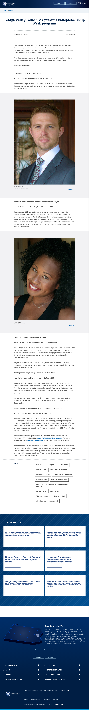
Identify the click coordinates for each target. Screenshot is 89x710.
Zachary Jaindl (59, 496)
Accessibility (47, 699)
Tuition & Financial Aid (12, 679)
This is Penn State (11, 665)
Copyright (55, 699)
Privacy (26, 699)
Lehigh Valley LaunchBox (63, 474)
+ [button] (38, 665)
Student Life (49, 665)
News (11, 10)
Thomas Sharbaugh (43, 496)
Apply (59, 3)
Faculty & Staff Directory (55, 679)
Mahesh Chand (41, 479)
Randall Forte (41, 491)
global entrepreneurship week (47, 501)
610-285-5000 (65, 690)
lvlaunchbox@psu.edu (35, 441)
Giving (70, 3)
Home (5, 10)
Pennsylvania (63, 465)
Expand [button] (70, 190)
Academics (7, 670)
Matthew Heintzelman (59, 479)
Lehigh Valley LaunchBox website (49, 438)
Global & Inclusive (52, 675)
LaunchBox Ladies (43, 474)
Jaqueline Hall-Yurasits (58, 470)
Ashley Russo (41, 470)
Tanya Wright (55, 491)
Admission (7, 675)
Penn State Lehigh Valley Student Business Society (52, 485)
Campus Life (40, 465)
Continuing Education (53, 670)
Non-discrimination (35, 699)
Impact (52, 465)
